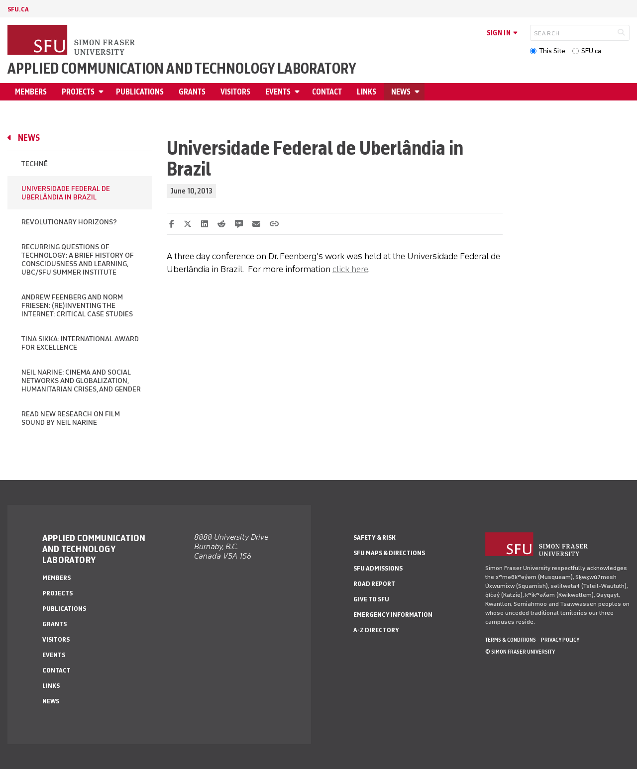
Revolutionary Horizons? (69, 222)
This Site (552, 51)
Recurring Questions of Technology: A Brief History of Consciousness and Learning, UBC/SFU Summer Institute (77, 260)
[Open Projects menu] (102, 91)
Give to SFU (371, 599)
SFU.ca (591, 51)
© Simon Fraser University (520, 651)
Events (278, 91)
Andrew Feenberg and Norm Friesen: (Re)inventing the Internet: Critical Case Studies (77, 305)
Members (31, 91)
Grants (192, 91)
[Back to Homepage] (72, 41)
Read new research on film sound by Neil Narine (70, 418)
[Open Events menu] (299, 91)
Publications (140, 91)
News (401, 91)
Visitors (235, 91)
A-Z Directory (376, 630)
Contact (327, 91)
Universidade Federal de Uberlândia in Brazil (65, 193)
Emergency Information (392, 614)
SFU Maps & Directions (389, 553)
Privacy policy (560, 639)
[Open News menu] (419, 91)
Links (366, 91)
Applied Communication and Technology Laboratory (181, 69)
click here (350, 269)
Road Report (374, 583)
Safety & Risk (374, 537)
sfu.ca (18, 9)
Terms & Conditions (510, 639)
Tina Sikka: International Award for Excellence (80, 343)
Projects (78, 91)
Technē (34, 164)
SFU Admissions (378, 568)
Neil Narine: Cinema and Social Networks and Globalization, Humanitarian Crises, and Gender (81, 380)
